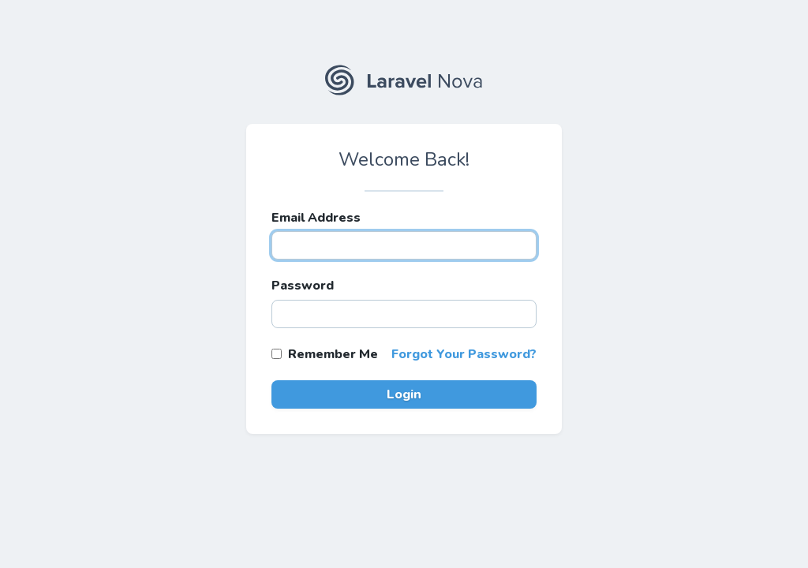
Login (404, 394)
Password (302, 285)
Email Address (316, 218)
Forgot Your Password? (464, 354)
